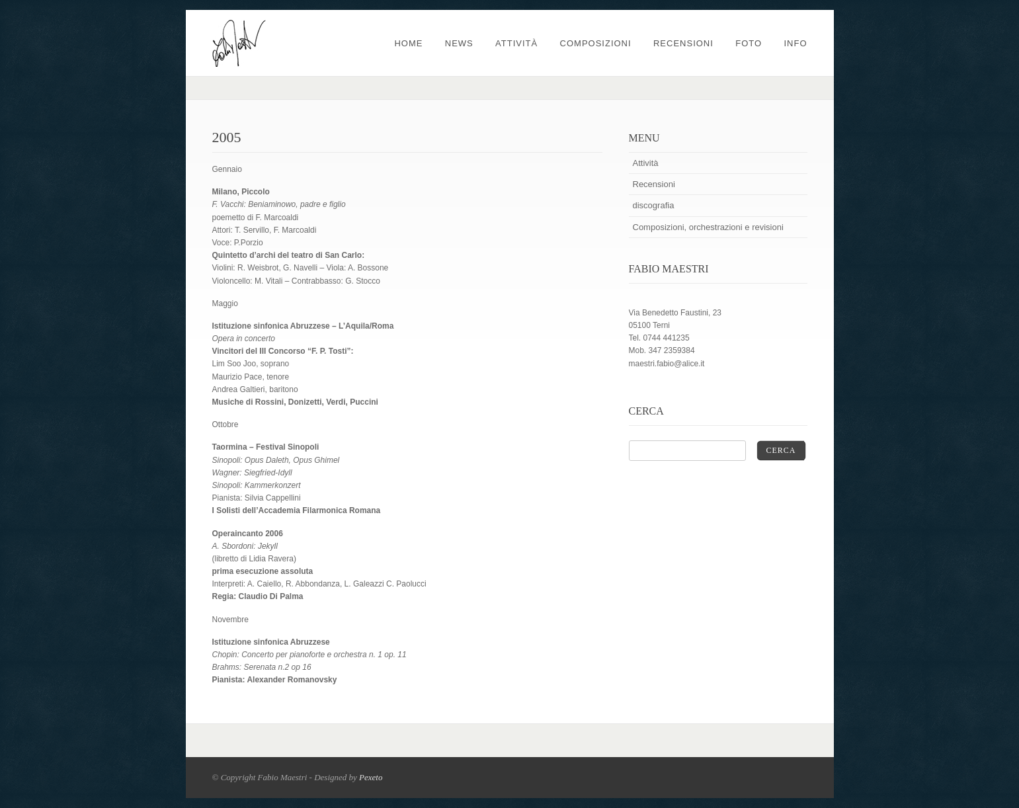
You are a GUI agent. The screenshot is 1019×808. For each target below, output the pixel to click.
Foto (748, 43)
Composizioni (596, 43)
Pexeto (370, 777)
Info (795, 43)
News (459, 43)
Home (408, 43)
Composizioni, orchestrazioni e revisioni (708, 227)
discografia (653, 205)
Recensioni (683, 43)
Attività (516, 43)
